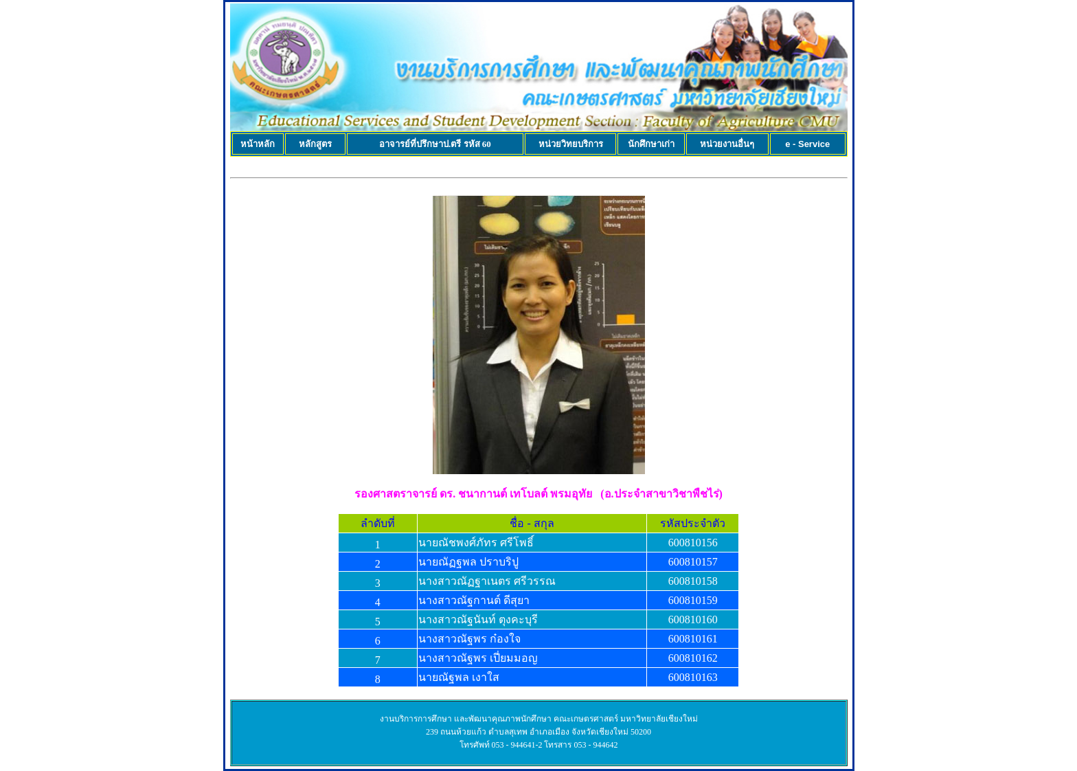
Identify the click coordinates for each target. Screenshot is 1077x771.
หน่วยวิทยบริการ (570, 144)
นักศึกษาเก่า (651, 144)
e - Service (807, 144)
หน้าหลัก (257, 144)
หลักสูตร (315, 144)
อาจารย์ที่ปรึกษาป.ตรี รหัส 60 (435, 144)
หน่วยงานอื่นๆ (727, 144)
